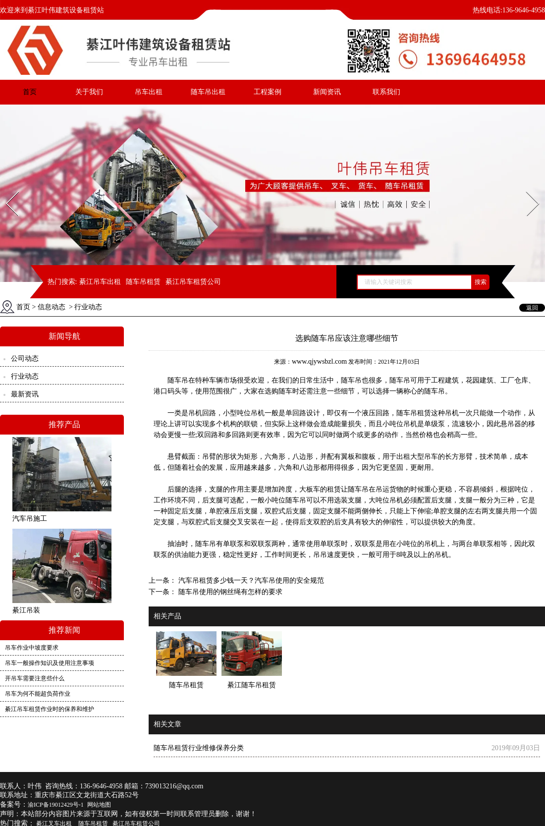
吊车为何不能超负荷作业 (37, 693)
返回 (532, 307)
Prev (6, 188)
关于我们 (89, 92)
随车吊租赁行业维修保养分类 (199, 748)
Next (527, 188)
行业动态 (25, 376)
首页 (30, 92)
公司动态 (25, 358)
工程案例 (267, 92)
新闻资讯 (327, 92)
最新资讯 (25, 394)
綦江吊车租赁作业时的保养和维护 (49, 709)
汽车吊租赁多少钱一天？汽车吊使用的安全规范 (250, 580)
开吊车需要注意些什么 (34, 678)
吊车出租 (149, 92)
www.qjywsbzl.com (319, 361)
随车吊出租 (208, 92)
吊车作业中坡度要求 (31, 647)
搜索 (481, 281)
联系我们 (386, 92)
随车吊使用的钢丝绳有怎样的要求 (229, 592)
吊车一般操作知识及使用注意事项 (49, 663)
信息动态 (51, 307)
